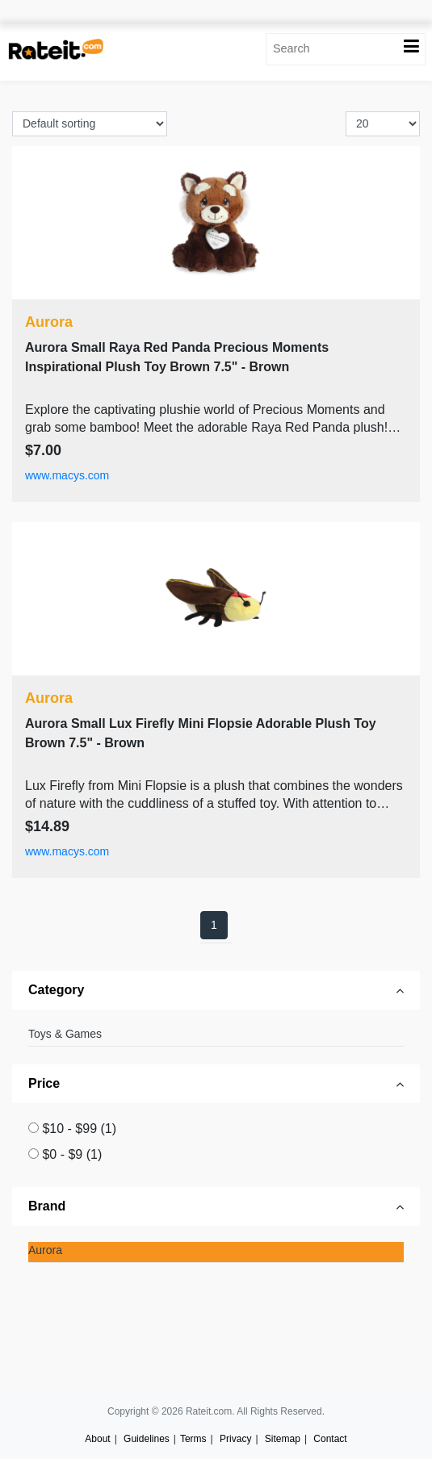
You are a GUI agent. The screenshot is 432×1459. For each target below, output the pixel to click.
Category (56, 990)
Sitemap (282, 1438)
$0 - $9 (72, 1154)
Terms (193, 1438)
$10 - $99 (79, 1128)
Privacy (235, 1438)
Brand (46, 1206)
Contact (329, 1438)
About (97, 1438)
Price (44, 1083)
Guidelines (147, 1438)
